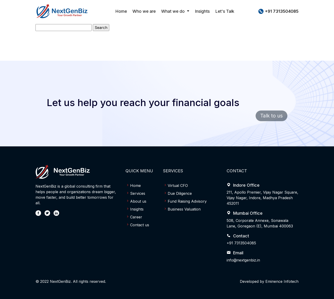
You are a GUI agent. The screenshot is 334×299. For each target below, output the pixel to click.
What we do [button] (173, 11)
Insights (202, 11)
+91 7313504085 (241, 243)
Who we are (144, 11)
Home (121, 11)
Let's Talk (224, 11)
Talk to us (271, 120)
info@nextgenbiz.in (243, 260)
